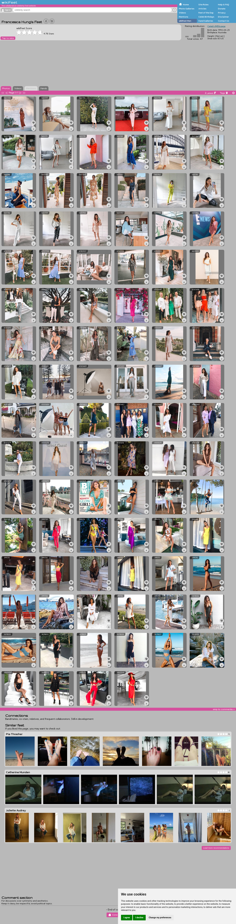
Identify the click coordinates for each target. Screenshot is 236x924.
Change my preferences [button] (160, 917)
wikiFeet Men (185, 20)
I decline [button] (139, 917)
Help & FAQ (223, 4)
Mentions (183, 16)
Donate (221, 8)
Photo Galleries (186, 8)
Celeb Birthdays (206, 16)
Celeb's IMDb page (216, 26)
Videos (182, 12)
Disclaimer (223, 16)
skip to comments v (223, 709)
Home (186, 4)
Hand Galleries (205, 20)
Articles (202, 8)
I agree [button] (126, 917)
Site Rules (203, 4)
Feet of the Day (206, 12)
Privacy (222, 12)
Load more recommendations (216, 848)
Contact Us (223, 20)
